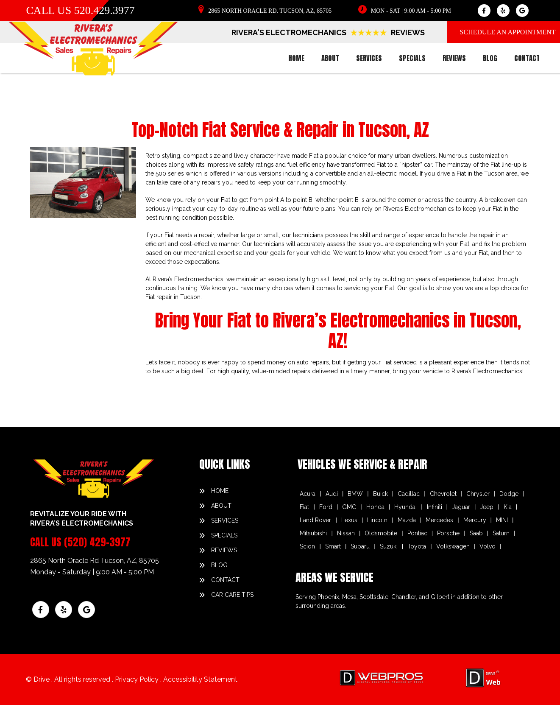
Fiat (304, 507)
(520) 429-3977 (97, 542)
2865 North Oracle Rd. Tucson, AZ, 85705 (270, 11)
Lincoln (377, 520)
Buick (380, 493)
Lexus (349, 520)
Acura (307, 493)
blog (490, 58)
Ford (325, 507)
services (369, 58)
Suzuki (389, 546)
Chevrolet (443, 493)
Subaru (360, 546)
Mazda (407, 520)
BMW (355, 493)
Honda (375, 507)
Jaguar (461, 507)
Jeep (486, 507)
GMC (349, 507)
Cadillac (409, 493)
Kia (508, 507)
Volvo (487, 546)
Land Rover (315, 520)
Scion (307, 546)
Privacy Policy (137, 679)
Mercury (474, 520)
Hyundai (405, 507)
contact (527, 58)
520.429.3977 (104, 10)
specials (412, 58)
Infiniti (434, 507)
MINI (502, 520)
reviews (454, 58)
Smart (333, 546)
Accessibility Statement (200, 679)
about (330, 58)
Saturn (501, 533)
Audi (332, 493)
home (296, 58)
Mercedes (439, 520)
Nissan (346, 533)
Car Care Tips (232, 594)
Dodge (508, 493)
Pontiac (417, 533)
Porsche (448, 533)
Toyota (416, 546)
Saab (476, 533)
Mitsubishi (313, 533)
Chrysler (478, 493)
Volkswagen (453, 546)
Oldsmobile (381, 533)
